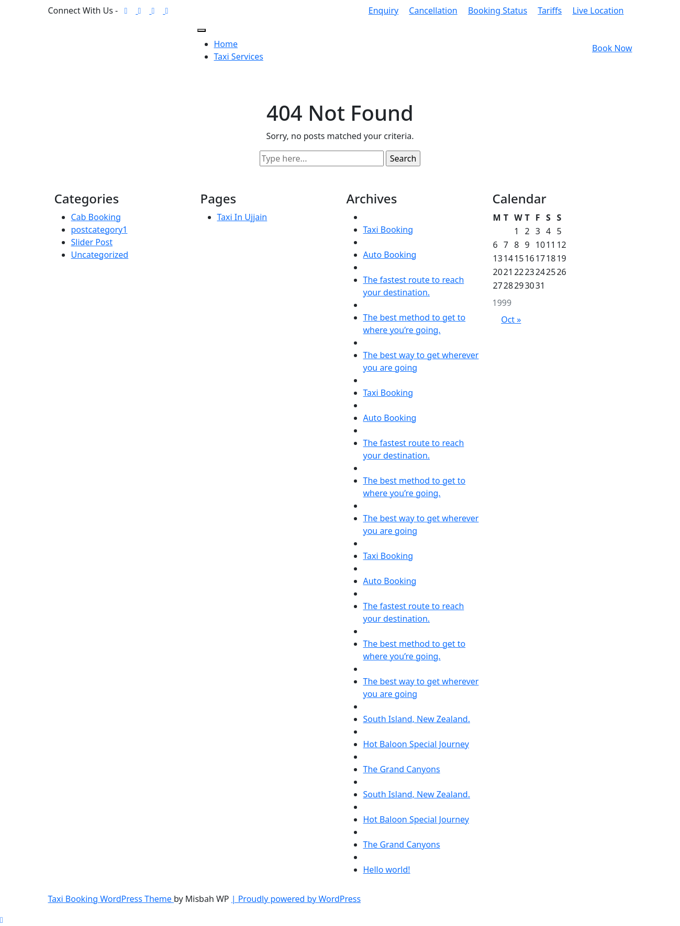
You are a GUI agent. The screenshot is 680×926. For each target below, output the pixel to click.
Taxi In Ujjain (242, 217)
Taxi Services (238, 56)
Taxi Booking (388, 229)
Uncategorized (100, 254)
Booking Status (497, 10)
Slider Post (92, 242)
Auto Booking (390, 254)
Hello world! (386, 869)
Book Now (612, 48)
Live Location (597, 10)
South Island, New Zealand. (416, 719)
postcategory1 (99, 229)
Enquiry (383, 10)
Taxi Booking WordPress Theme (111, 899)
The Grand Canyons (401, 769)
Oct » (511, 319)
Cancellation (433, 10)
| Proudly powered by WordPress (296, 899)
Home (226, 44)
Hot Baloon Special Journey (416, 744)
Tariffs (550, 10)
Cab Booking (96, 217)
